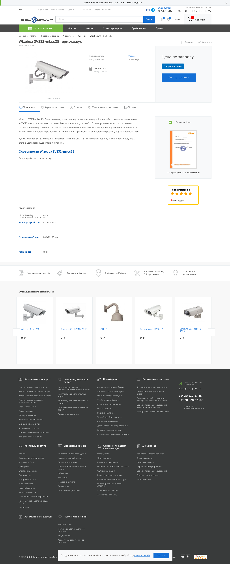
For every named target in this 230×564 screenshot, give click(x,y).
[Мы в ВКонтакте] (183, 557)
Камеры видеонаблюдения (70, 458)
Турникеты (24, 507)
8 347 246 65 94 (169, 11)
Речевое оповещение (107, 462)
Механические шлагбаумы (109, 396)
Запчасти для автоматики (30, 437)
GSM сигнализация (106, 471)
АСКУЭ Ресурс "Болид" (107, 490)
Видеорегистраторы (67, 462)
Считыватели (25, 475)
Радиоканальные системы (109, 475)
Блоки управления (27, 407)
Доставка (87, 10)
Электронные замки (28, 471)
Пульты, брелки (26, 411)
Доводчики (24, 466)
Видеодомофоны (145, 458)
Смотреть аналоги (178, 77)
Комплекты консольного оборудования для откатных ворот (74, 388)
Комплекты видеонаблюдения (72, 454)
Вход (177, 19)
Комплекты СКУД (27, 462)
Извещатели (103, 454)
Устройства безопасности (31, 419)
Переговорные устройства (149, 466)
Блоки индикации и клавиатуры (112, 479)
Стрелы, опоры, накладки (109, 404)
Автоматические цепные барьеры (113, 434)
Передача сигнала (66, 482)
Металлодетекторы (28, 492)
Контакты (106, 10)
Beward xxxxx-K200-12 (151, 329)
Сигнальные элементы (29, 424)
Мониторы (63, 477)
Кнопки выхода (26, 484)
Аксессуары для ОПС (107, 495)
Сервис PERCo (74, 10)
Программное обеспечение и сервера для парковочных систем (152, 399)
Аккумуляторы (64, 535)
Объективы (63, 473)
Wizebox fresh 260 (30, 329)
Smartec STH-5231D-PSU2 (74, 329)
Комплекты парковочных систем (152, 387)
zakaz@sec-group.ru (190, 388)
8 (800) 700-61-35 (198, 11)
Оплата (96, 10)
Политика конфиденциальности (194, 407)
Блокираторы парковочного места (153, 411)
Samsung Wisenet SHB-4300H (191, 330)
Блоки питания (65, 524)
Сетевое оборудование (69, 490)
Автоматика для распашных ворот (34, 391)
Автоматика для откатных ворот (33, 387)
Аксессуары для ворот (68, 414)
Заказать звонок (164, 7)
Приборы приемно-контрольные (113, 466)
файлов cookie (142, 555)
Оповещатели (104, 458)
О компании (42, 10)
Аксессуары (63, 486)
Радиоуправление (27, 415)
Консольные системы (29, 428)
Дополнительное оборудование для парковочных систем (152, 406)
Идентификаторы (27, 488)
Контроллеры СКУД (28, 479)
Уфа (20, 10)
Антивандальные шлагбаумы (110, 391)
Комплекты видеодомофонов (150, 454)
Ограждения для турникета (31, 458)
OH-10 (103, 329)
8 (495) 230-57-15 (190, 395)
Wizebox (131, 56)
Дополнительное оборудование (34, 432)
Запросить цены (172, 66)
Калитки (22, 454)
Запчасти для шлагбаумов (109, 430)
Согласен (161, 555)
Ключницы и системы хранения (33, 496)
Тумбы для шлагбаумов (108, 400)
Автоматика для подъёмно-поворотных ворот (31, 401)
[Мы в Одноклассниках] (188, 557)
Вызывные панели (145, 462)
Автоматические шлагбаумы (110, 387)
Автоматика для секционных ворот (35, 396)
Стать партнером (57, 10)
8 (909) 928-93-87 (191, 400)
